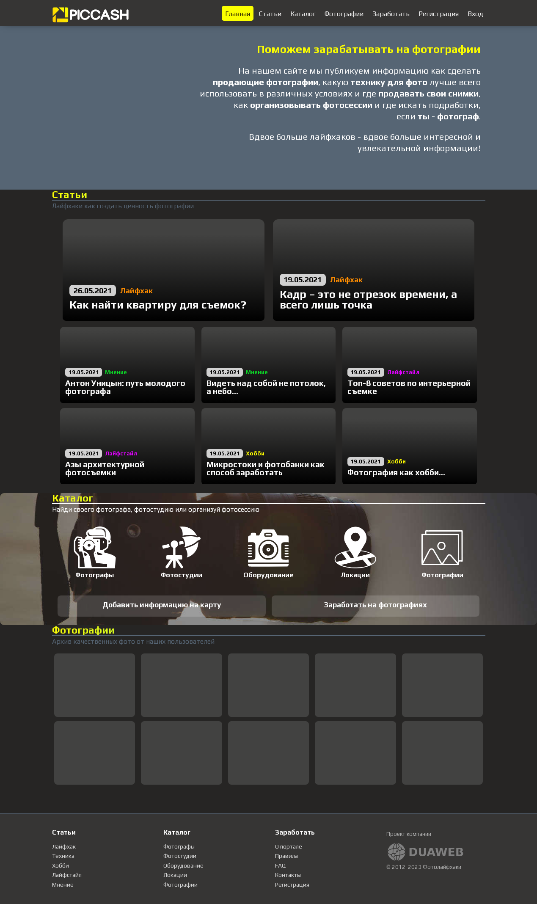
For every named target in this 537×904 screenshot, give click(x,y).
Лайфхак (64, 846)
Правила (286, 855)
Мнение (63, 884)
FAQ (280, 865)
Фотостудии (179, 855)
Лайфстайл (67, 874)
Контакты (288, 874)
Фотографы (179, 846)
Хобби (60, 865)
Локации (175, 874)
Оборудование (183, 865)
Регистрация (292, 884)
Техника (63, 855)
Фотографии (180, 884)
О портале (288, 846)
